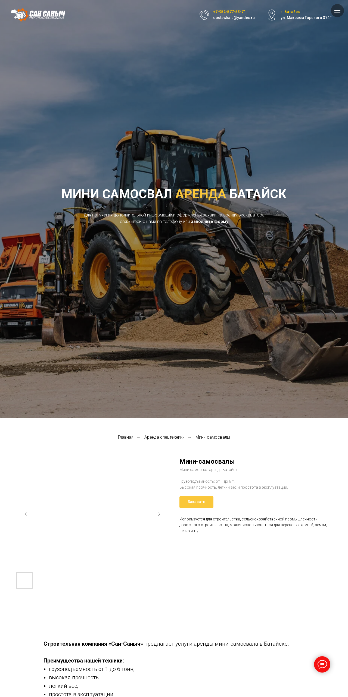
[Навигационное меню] (337, 10)
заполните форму (209, 221)
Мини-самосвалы (212, 437)
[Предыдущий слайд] (26, 514)
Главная (125, 437)
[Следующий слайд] (159, 514)
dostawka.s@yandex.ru (234, 17)
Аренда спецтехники (164, 437)
